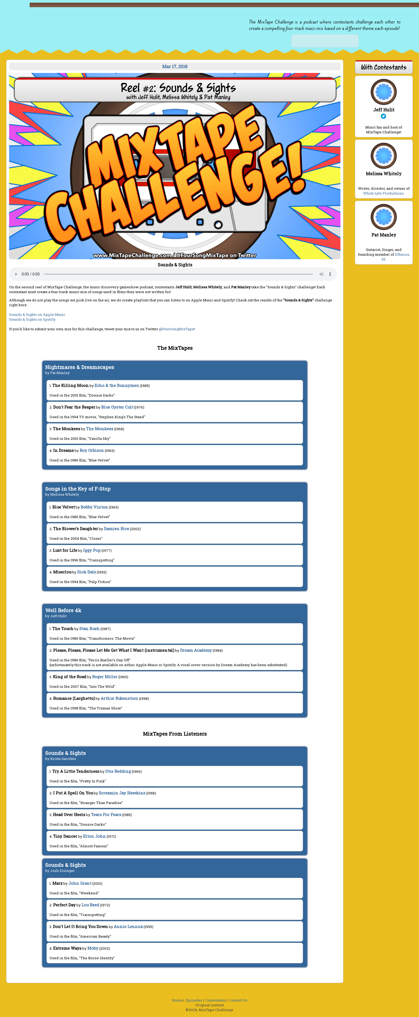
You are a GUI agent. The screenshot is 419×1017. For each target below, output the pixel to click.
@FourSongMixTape (176, 329)
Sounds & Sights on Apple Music (37, 314)
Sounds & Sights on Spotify (32, 319)
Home (177, 1000)
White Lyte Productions (383, 193)
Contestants (215, 1000)
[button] (266, 8)
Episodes (194, 1000)
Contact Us (238, 1000)
